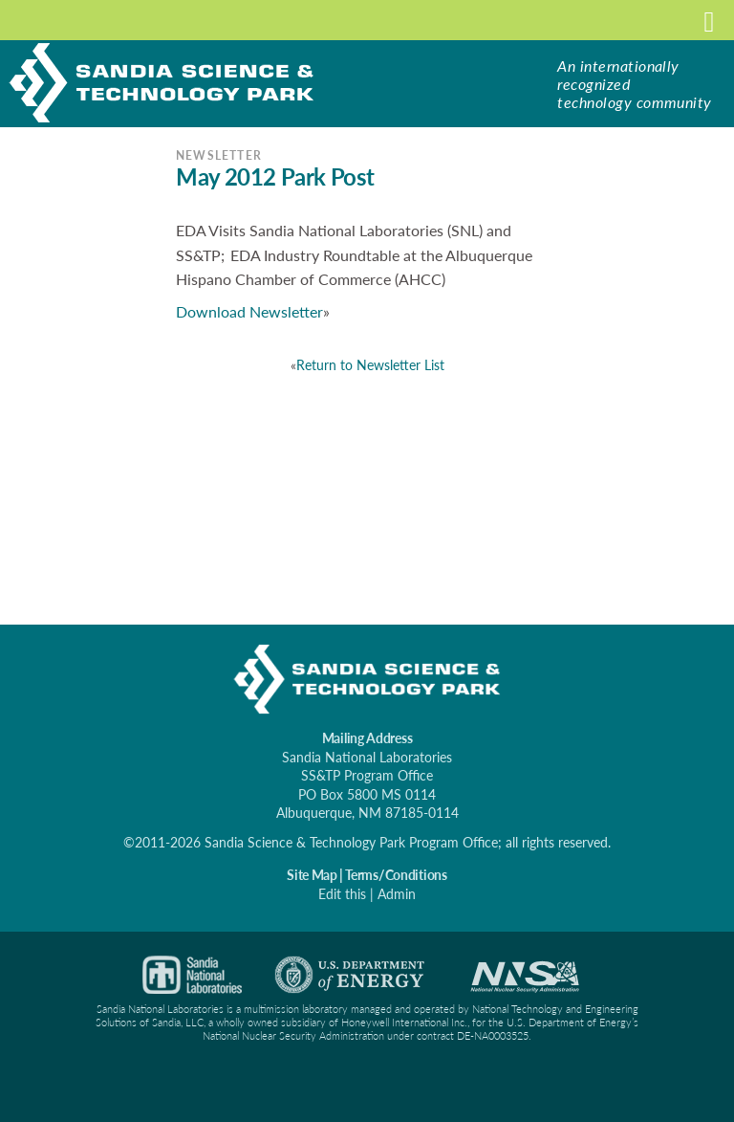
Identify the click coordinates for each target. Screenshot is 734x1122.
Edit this (342, 894)
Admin (397, 894)
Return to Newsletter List (370, 365)
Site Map (311, 875)
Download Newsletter (249, 311)
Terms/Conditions (396, 875)
